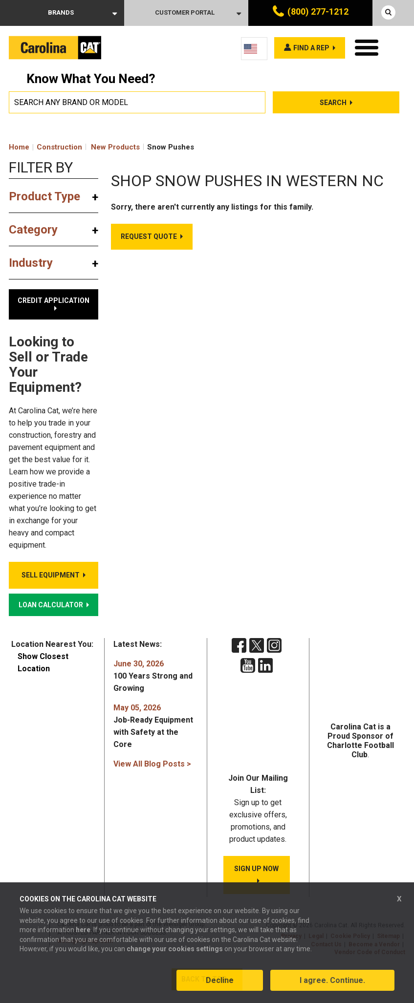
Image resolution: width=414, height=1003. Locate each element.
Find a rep (311, 48)
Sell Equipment (51, 575)
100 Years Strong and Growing (153, 676)
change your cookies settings (175, 949)
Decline (220, 980)
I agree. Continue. (332, 980)
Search (333, 103)
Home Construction (45, 147)
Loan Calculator (51, 605)
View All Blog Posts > (152, 763)
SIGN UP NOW (256, 869)
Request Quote (149, 236)
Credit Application (53, 300)
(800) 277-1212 (318, 11)
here (83, 930)
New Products (115, 147)
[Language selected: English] (254, 48)
